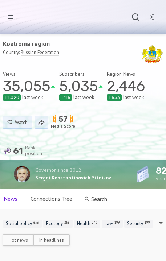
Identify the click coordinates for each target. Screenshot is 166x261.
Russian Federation (40, 52)
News (10, 198)
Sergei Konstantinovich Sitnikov (73, 177)
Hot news (18, 240)
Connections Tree (51, 198)
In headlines (51, 240)
